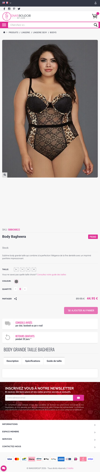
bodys (53, 32)
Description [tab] (13, 361)
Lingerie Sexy (40, 32)
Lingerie (25, 32)
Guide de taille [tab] (54, 361)
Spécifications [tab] (32, 361)
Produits (13, 32)
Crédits (70, 468)
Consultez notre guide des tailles (51, 275)
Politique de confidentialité (63, 407)
